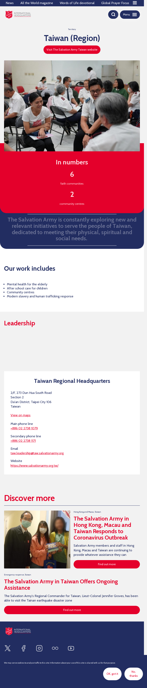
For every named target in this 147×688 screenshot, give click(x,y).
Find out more (107, 564)
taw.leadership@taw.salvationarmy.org (37, 453)
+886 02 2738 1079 (24, 428)
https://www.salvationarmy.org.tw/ (34, 466)
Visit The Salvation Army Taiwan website (72, 49)
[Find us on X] (7, 648)
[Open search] (113, 14)
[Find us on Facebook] (23, 648)
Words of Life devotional (77, 3)
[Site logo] (18, 631)
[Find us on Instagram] (39, 648)
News (10, 3)
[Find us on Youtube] (70, 648)
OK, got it (112, 674)
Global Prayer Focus (115, 3)
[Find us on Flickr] (55, 648)
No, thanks (134, 674)
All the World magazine (36, 3)
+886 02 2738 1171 (23, 441)
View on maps (20, 415)
